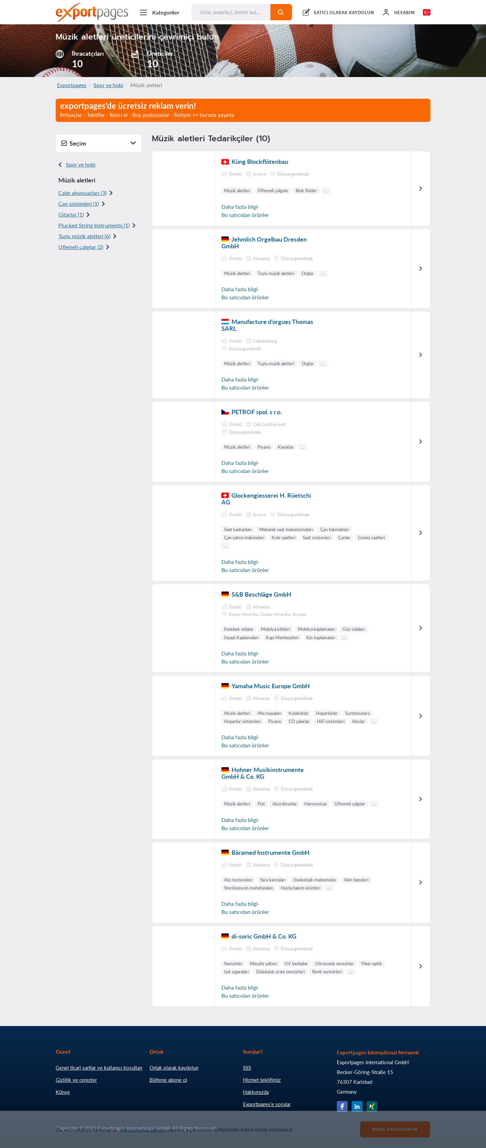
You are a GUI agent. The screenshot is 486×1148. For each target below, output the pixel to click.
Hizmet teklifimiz (262, 1080)
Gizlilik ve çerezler (76, 1080)
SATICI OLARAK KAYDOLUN (344, 12)
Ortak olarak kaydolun (174, 1068)
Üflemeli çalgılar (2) (80, 247)
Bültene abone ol (168, 1080)
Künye (63, 1092)
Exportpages (71, 85)
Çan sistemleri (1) (78, 203)
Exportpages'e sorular (267, 1104)
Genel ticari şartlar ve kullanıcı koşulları (99, 1068)
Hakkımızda (256, 1092)
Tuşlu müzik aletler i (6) (84, 236)
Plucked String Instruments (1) (94, 225)
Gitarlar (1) (71, 214)
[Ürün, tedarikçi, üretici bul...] (231, 12)
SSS (247, 1068)
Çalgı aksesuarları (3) (82, 193)
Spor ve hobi (108, 85)
